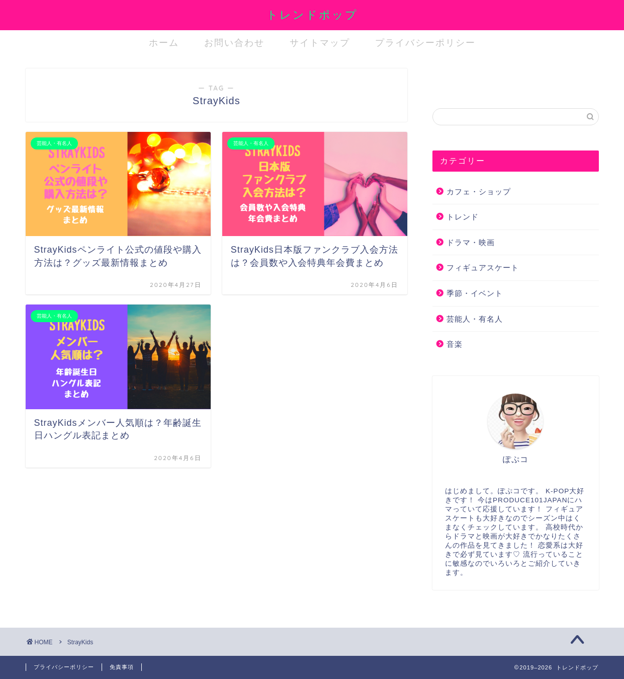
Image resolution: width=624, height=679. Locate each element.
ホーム (164, 42)
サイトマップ (320, 42)
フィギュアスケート (483, 267)
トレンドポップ (312, 14)
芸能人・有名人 (475, 319)
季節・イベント (475, 293)
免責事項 (122, 667)
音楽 (455, 344)
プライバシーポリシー (425, 42)
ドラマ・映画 (471, 242)
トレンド (463, 216)
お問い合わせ (234, 42)
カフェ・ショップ (479, 191)
